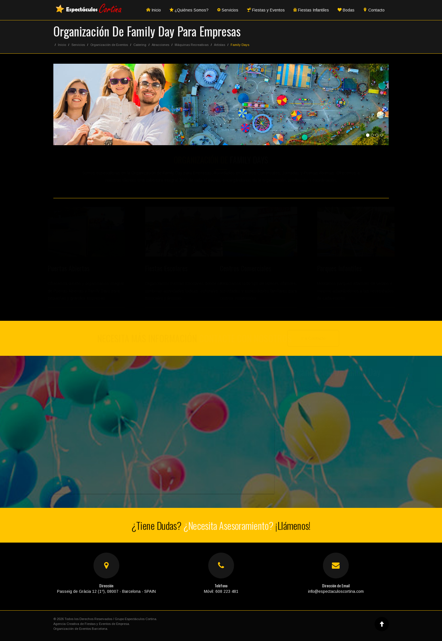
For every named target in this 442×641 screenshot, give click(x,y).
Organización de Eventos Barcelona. (80, 628)
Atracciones (160, 44)
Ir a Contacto (316, 338)
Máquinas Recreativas (192, 44)
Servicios (227, 10)
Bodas (346, 10)
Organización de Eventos (109, 44)
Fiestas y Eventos (266, 10)
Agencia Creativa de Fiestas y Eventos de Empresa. (91, 624)
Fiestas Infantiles (311, 10)
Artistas (219, 44)
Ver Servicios (338, 473)
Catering (139, 44)
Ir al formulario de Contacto (338, 492)
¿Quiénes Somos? (189, 10)
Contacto (374, 10)
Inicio (153, 10)
